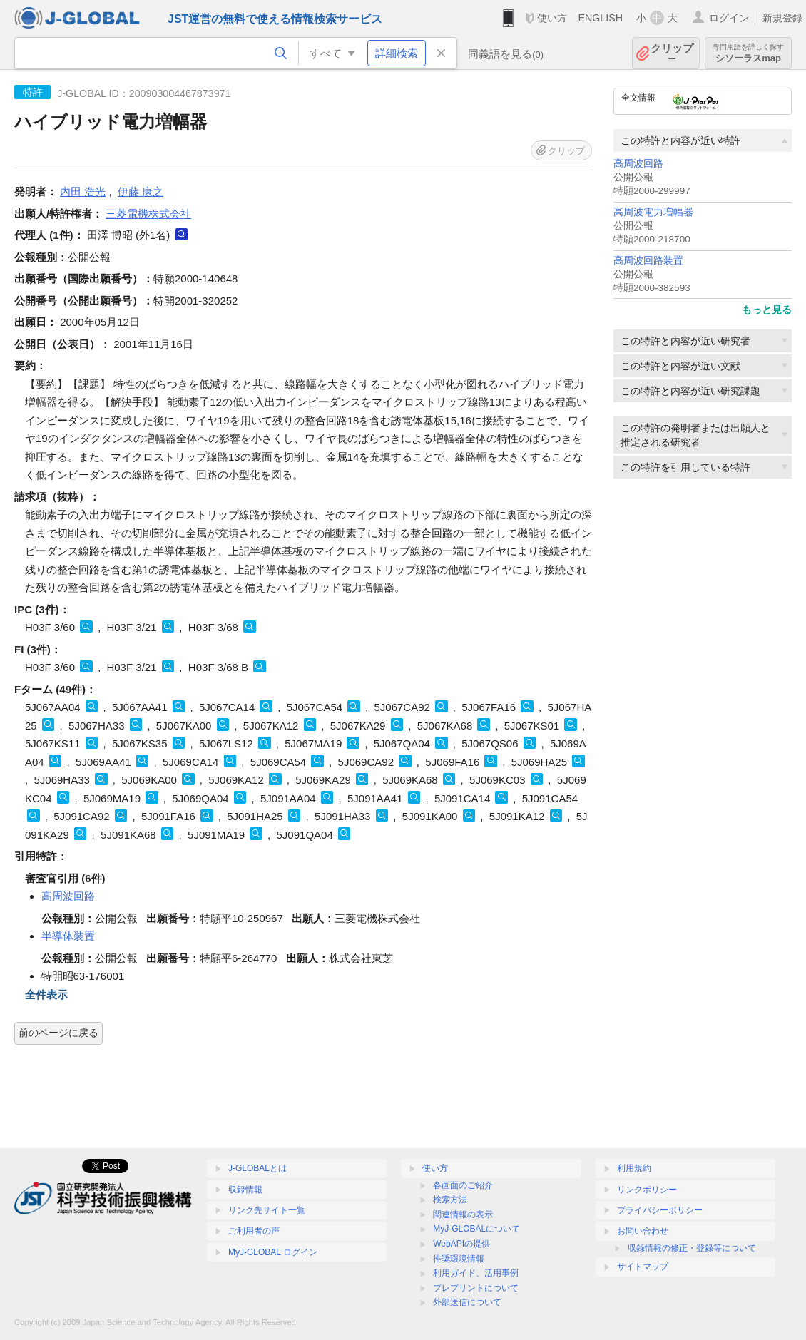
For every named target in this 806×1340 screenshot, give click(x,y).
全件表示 (46, 994)
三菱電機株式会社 (148, 214)
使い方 (552, 18)
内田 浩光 (83, 191)
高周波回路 (638, 163)
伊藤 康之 (140, 191)
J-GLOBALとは (257, 1168)
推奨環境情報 (458, 1259)
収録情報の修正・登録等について (692, 1248)
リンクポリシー (647, 1190)
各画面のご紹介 (463, 1185)
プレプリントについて (476, 1288)
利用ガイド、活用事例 (476, 1273)
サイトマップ (642, 1267)
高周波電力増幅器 (653, 212)
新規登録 (782, 18)
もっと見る (767, 309)
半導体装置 (68, 936)
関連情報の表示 (463, 1214)
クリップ (672, 53)
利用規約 (634, 1168)
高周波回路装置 (648, 260)
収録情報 (245, 1190)
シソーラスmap (748, 53)
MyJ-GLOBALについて (476, 1229)
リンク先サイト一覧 (266, 1210)
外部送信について (467, 1302)
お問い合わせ (642, 1231)
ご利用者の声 (254, 1231)
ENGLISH (600, 18)
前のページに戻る (58, 1032)
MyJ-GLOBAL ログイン (272, 1252)
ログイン (729, 18)
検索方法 (450, 1200)
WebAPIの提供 (461, 1244)
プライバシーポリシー (660, 1210)
